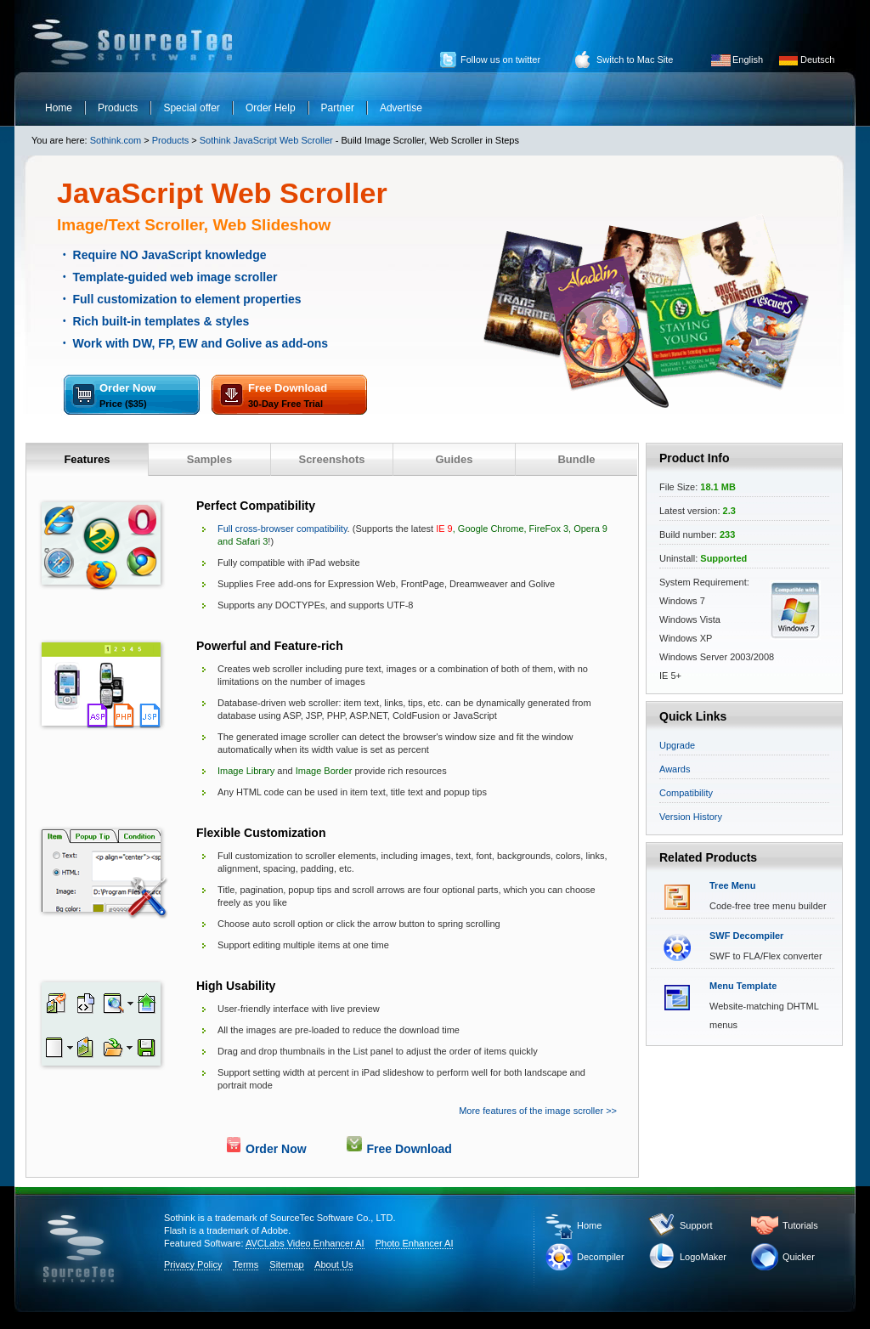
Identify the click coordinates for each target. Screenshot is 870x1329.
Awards (674, 769)
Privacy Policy (193, 1264)
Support (696, 1225)
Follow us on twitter (500, 59)
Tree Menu (732, 885)
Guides (453, 459)
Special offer (191, 108)
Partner (337, 108)
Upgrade (677, 745)
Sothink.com (116, 140)
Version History (690, 817)
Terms (245, 1264)
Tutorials (800, 1225)
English (747, 59)
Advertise (401, 108)
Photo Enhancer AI (415, 1243)
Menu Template (743, 986)
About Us (333, 1264)
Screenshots (331, 459)
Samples (209, 459)
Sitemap (286, 1264)
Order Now (127, 395)
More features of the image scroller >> (538, 1111)
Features (87, 459)
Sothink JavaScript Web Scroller (266, 140)
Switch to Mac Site (634, 59)
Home (58, 108)
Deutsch (817, 59)
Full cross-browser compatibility (282, 528)
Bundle (576, 459)
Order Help (271, 108)
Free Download (287, 395)
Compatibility (686, 793)
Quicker (798, 1257)
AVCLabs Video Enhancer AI (305, 1243)
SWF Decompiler (746, 935)
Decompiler (600, 1257)
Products (118, 108)
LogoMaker (703, 1257)
